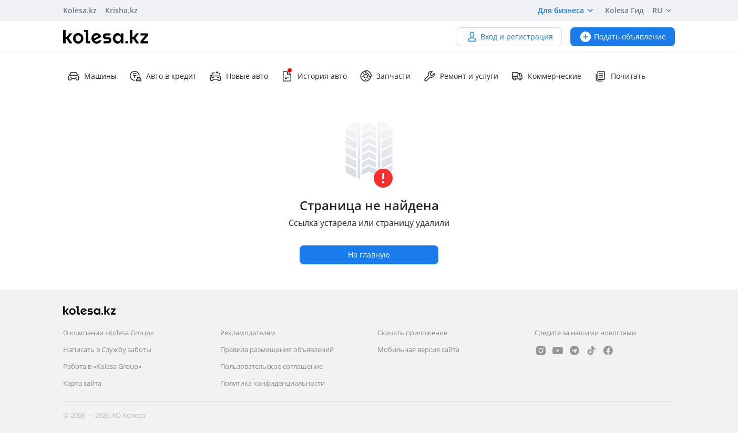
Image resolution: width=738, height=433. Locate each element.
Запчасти (385, 76)
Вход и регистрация (509, 37)
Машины (92, 76)
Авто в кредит (163, 76)
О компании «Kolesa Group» (108, 332)
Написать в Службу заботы (107, 349)
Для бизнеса (567, 10)
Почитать (619, 76)
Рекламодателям (247, 332)
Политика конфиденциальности (272, 383)
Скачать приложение (412, 332)
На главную (369, 255)
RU (663, 10)
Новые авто (238, 76)
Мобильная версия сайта (418, 349)
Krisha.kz (121, 10)
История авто (314, 76)
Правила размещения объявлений (277, 349)
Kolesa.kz (80, 10)
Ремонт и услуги (460, 76)
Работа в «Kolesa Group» (102, 366)
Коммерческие (546, 76)
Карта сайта (82, 383)
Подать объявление (622, 37)
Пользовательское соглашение (271, 366)
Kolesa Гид (624, 10)
